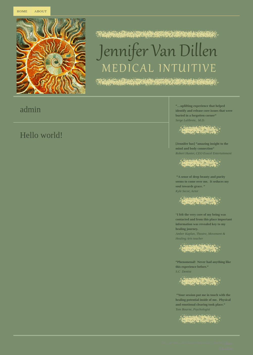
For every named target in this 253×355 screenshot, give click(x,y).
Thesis (228, 342)
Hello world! (41, 135)
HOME (22, 11)
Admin (225, 348)
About (40, 11)
